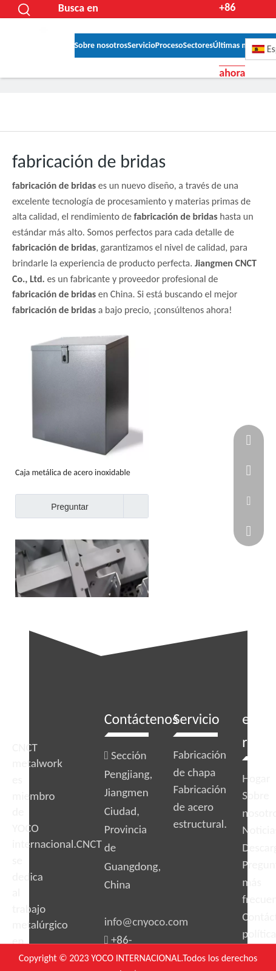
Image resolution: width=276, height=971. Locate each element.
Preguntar (52, 506)
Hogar (256, 778)
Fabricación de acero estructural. (200, 806)
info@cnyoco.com (146, 922)
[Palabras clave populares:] (25, 9)
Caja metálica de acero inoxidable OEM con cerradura (72, 472)
